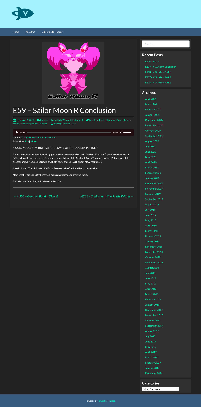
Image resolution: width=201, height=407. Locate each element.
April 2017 (150, 352)
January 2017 (152, 367)
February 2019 (153, 236)
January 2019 (152, 241)
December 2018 (154, 246)
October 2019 (153, 193)
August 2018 (152, 267)
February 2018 (153, 299)
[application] (73, 132)
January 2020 (152, 178)
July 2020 (150, 146)
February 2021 (153, 109)
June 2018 (150, 278)
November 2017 (154, 315)
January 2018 (152, 304)
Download (50, 137)
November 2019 (154, 188)
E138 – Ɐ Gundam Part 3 (158, 71)
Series (16, 123)
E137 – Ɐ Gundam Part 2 (158, 77)
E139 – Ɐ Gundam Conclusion (160, 66)
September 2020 (154, 135)
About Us (30, 31)
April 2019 (150, 225)
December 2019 (154, 183)
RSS (27, 141)
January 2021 (152, 114)
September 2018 (154, 262)
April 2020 (150, 162)
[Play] (16, 132)
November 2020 (154, 125)
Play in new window (33, 137)
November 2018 (154, 251)
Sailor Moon (63, 120)
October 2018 (153, 257)
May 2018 (150, 283)
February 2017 (153, 362)
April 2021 (150, 98)
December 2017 (154, 309)
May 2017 (150, 346)
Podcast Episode (48, 120)
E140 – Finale (152, 61)
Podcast (100, 120)
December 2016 (154, 373)
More (33, 141)
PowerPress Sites (106, 400)
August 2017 (152, 330)
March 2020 (151, 167)
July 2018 (150, 272)
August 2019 (152, 204)
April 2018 (150, 288)
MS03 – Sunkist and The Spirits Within (107, 196)
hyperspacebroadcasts (65, 123)
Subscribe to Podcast (52, 31)
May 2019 (150, 220)
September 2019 (154, 199)
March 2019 (151, 230)
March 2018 (151, 294)
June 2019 (150, 214)
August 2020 (152, 141)
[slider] (69, 132)
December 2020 (154, 120)
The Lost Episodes (29, 123)
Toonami (43, 123)
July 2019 (150, 209)
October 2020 (153, 130)
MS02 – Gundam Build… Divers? (35, 196)
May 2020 (150, 156)
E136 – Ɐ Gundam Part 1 (158, 82)
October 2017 (153, 320)
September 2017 (154, 325)
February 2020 (153, 172)
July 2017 (150, 336)
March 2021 (151, 104)
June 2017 (150, 341)
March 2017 (151, 357)
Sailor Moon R (76, 120)
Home (16, 31)
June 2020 (150, 151)
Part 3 (92, 120)
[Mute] (121, 132)
